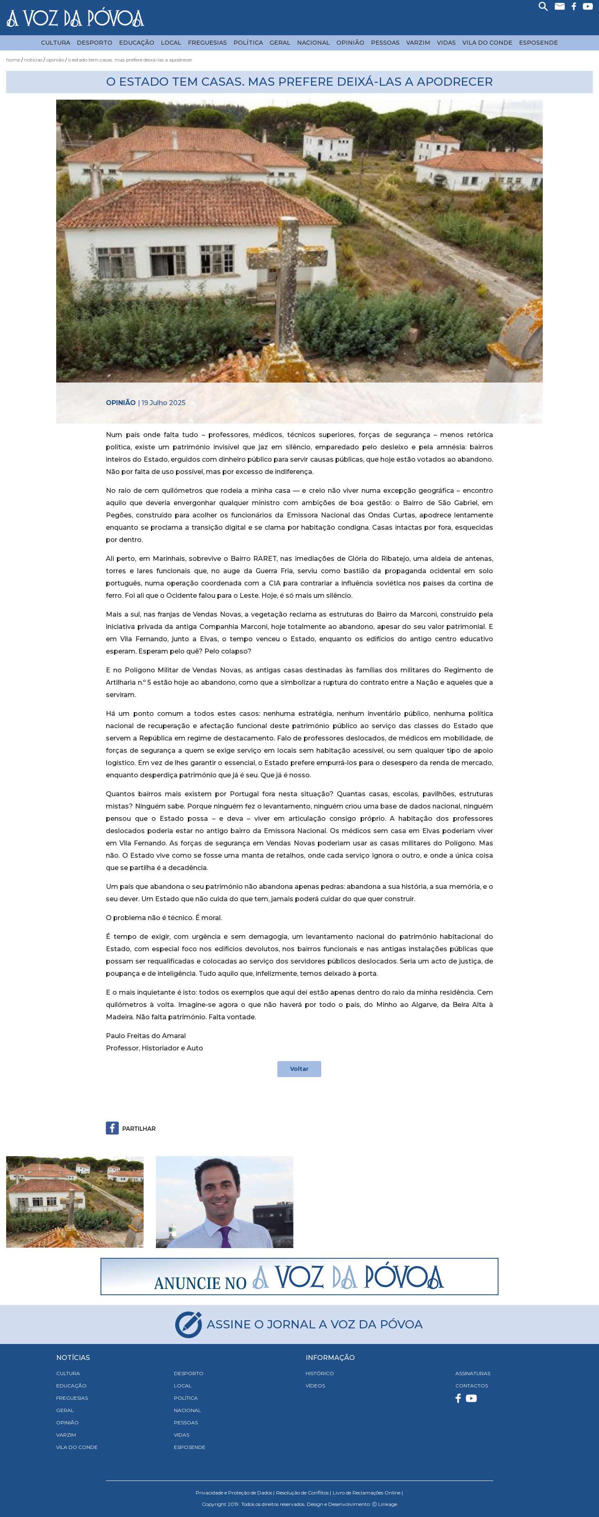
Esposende (538, 42)
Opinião (350, 42)
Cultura (55, 42)
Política (248, 42)
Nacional (313, 42)
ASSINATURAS (472, 1373)
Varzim (418, 42)
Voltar (299, 1069)
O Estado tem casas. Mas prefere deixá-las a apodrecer (130, 60)
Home (13, 60)
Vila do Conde (487, 42)
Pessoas (385, 42)
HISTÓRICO (320, 1373)
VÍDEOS (315, 1386)
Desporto (94, 42)
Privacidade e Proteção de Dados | (235, 1493)
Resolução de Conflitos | (303, 1493)
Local (171, 42)
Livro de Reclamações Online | (368, 1493)
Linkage (387, 1504)
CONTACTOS (471, 1386)
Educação (136, 42)
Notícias (33, 60)
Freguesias (207, 42)
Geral (280, 42)
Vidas (446, 42)
